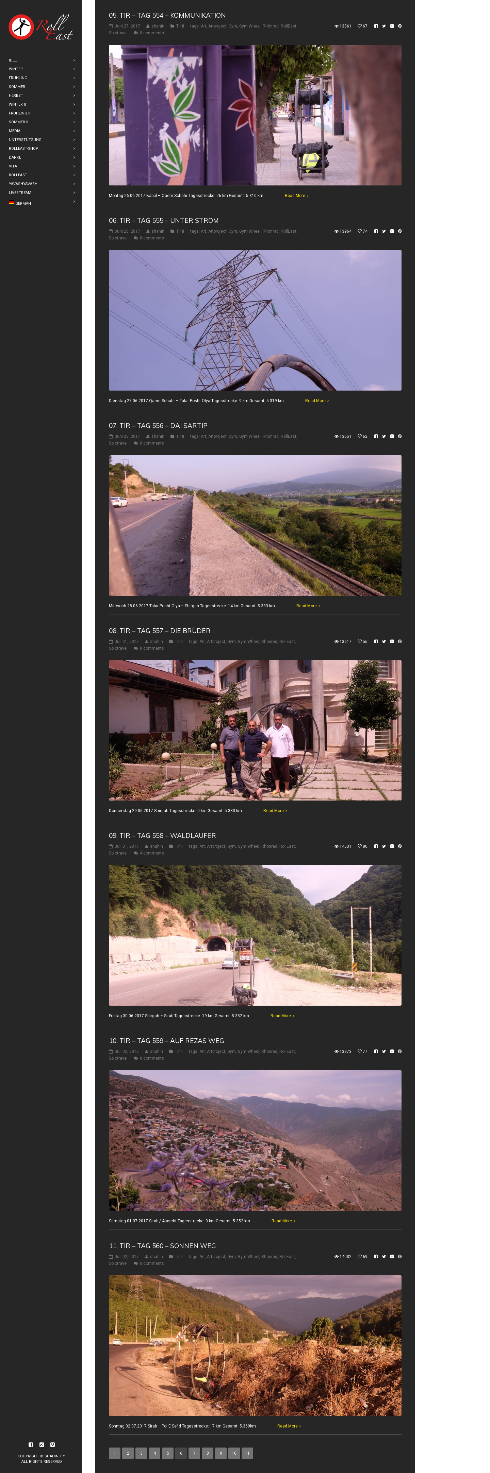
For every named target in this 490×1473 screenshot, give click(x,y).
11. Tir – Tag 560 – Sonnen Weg (162, 1246)
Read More (295, 195)
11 (247, 1453)
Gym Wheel (250, 26)
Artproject (217, 26)
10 (234, 1453)
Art (203, 26)
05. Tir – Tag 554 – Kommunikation (167, 15)
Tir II (180, 26)
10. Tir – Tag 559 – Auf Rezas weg (166, 1041)
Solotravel (118, 33)
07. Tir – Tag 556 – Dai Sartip (158, 425)
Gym (233, 26)
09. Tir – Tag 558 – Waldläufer (162, 835)
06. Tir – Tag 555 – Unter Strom (164, 220)
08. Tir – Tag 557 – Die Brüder (160, 631)
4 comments (152, 853)
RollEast (288, 26)
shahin (157, 26)
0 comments (152, 33)
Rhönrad (271, 26)
